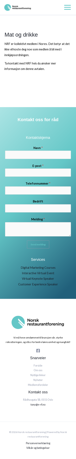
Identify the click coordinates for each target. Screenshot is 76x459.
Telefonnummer (38, 183)
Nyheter (38, 380)
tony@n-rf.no (38, 404)
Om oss (38, 370)
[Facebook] (38, 351)
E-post (38, 166)
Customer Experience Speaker (38, 284)
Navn (38, 148)
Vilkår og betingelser (38, 447)
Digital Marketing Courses (38, 267)
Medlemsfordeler (38, 384)
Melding (38, 219)
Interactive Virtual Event (38, 273)
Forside (38, 365)
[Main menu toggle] (67, 7)
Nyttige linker (38, 375)
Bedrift (38, 201)
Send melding (38, 244)
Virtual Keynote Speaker (38, 278)
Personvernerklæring (38, 443)
